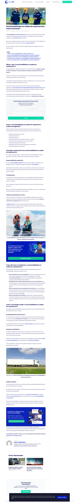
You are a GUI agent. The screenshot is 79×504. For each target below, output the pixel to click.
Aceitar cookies (62, 497)
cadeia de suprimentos (21, 34)
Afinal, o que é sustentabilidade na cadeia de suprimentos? (21, 53)
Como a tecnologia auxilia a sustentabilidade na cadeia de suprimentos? (24, 60)
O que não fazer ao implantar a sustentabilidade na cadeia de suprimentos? (24, 58)
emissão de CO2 (17, 38)
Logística (8, 31)
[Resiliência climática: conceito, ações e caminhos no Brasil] (17, 461)
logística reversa (10, 204)
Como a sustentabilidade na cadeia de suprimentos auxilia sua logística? (24, 55)
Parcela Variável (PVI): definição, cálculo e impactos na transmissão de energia (35, 469)
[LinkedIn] (72, 501)
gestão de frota (10, 375)
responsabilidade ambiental (17, 163)
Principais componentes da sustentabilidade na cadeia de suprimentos (23, 56)
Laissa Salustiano (20, 442)
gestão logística (30, 43)
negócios (21, 141)
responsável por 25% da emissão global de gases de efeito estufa (27, 87)
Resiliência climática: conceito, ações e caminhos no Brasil (16, 468)
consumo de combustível (31, 394)
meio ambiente (35, 164)
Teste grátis (25, 491)
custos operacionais (15, 396)
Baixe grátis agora (26, 258)
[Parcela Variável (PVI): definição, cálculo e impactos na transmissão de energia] (35, 461)
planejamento (40, 285)
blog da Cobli (18, 435)
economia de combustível (33, 340)
